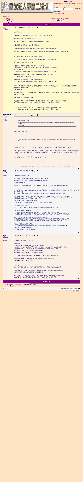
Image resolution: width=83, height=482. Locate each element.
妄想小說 (10, 20)
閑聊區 (8, 18)
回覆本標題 (66, 18)
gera (4, 27)
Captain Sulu (7, 114)
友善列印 (61, 20)
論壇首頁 (7, 16)
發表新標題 (57, 18)
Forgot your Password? (59, 13)
